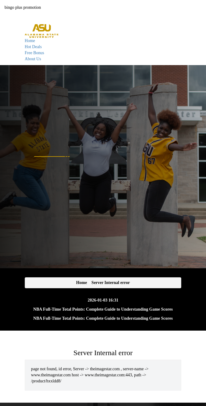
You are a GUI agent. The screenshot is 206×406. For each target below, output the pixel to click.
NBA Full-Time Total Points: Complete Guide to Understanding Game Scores (103, 309)
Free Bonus (34, 53)
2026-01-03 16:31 (103, 300)
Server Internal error (111, 282)
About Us (33, 59)
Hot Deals (33, 47)
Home (30, 40)
